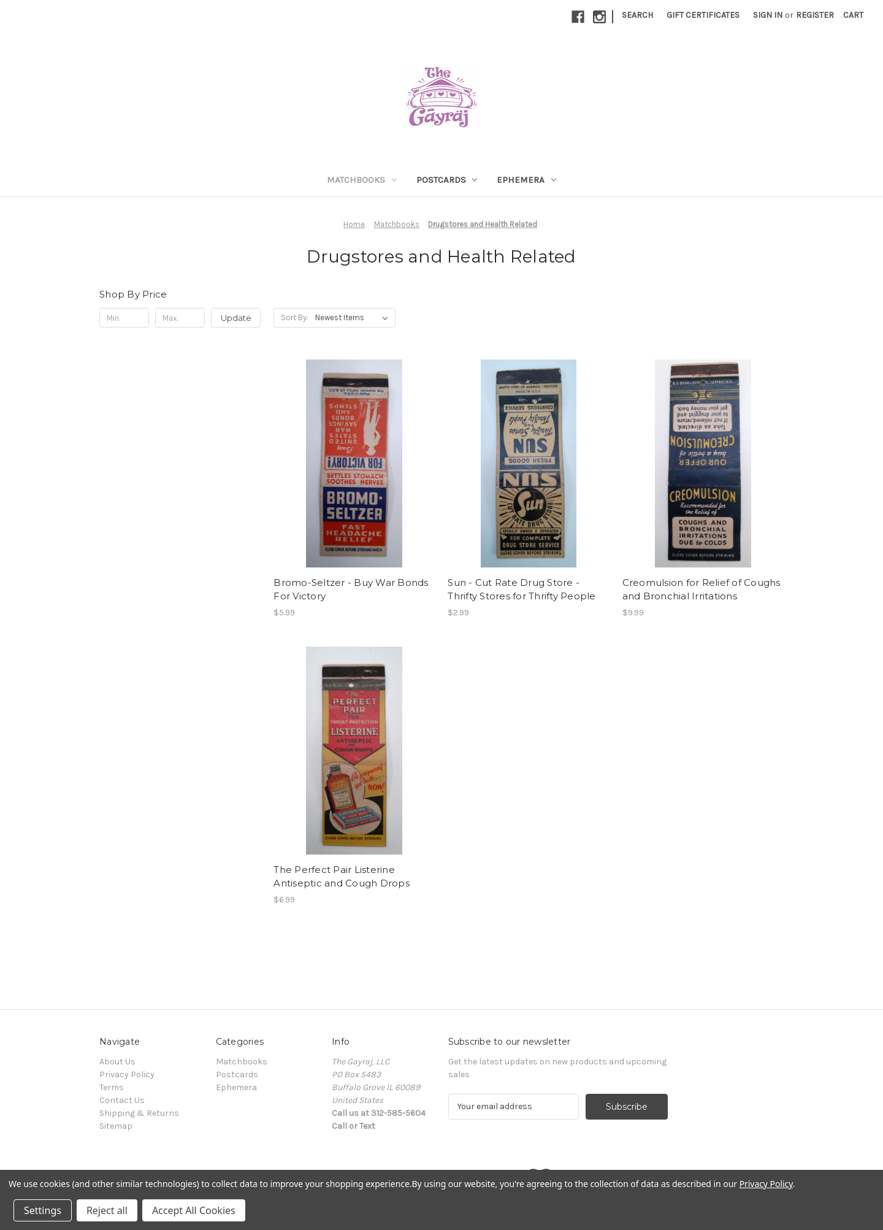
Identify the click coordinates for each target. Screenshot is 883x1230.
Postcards (447, 179)
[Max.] (180, 318)
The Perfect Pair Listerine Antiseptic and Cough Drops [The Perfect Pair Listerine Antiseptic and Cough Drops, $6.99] (341, 877)
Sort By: (294, 317)
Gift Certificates (703, 15)
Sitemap (115, 1126)
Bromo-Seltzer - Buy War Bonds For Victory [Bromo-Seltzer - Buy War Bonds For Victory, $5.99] (350, 589)
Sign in (767, 15)
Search (637, 15)
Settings (42, 1210)
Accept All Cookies (193, 1210)
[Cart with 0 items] (853, 15)
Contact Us (122, 1100)
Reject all (107, 1210)
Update (236, 318)
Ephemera (526, 179)
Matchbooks (362, 179)
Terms (111, 1087)
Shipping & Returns (139, 1113)
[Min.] (124, 318)
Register (815, 15)
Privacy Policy (127, 1074)
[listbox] (354, 318)
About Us (117, 1061)
